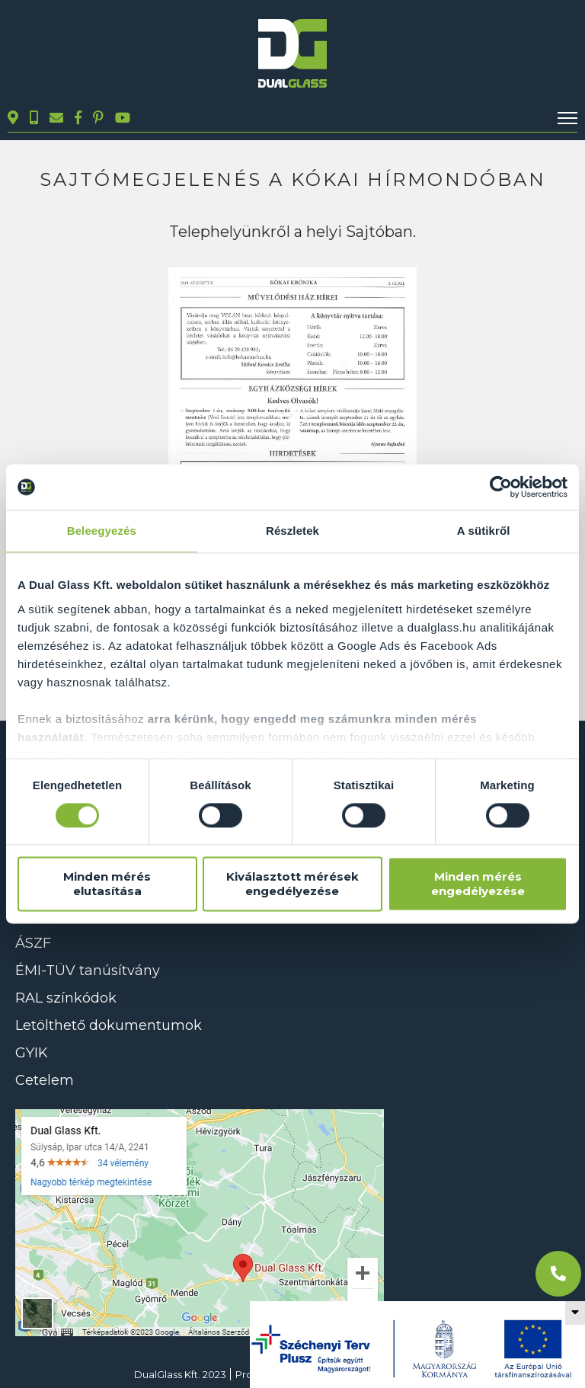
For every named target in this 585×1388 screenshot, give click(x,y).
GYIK (31, 1052)
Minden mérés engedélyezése (478, 884)
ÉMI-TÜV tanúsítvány (87, 970)
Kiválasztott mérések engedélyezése (292, 884)
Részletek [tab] (292, 530)
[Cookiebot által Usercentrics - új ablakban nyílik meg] (500, 486)
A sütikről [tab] (483, 530)
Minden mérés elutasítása (107, 884)
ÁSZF (33, 943)
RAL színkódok (66, 998)
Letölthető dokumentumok (108, 1025)
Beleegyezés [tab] (101, 530)
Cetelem (44, 1080)
